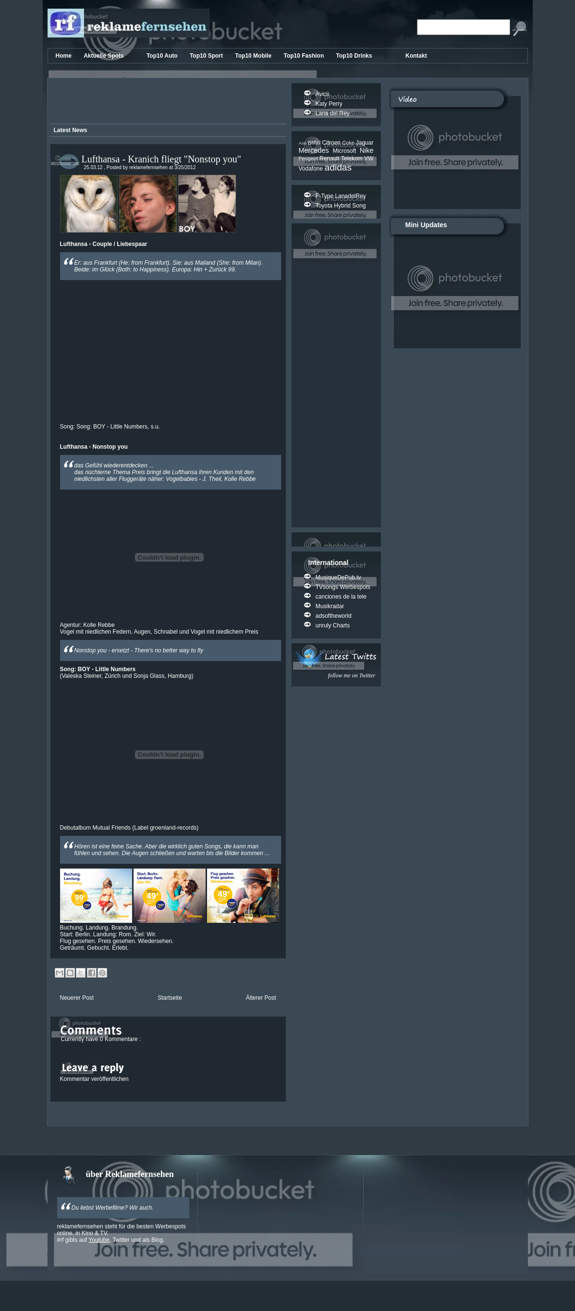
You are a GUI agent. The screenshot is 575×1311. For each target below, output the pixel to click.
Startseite (170, 997)
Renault (330, 158)
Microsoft (346, 150)
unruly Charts (333, 625)
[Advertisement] (166, 102)
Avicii (322, 94)
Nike (367, 150)
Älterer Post (261, 997)
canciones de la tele (341, 596)
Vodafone (312, 168)
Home (64, 55)
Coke (348, 143)
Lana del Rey (333, 113)
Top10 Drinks (355, 55)
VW (368, 158)
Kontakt (416, 55)
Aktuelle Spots (104, 55)
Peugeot (309, 158)
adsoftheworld (334, 616)
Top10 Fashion (304, 55)
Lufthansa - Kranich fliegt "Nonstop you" (161, 159)
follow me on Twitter (352, 675)
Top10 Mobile (254, 55)
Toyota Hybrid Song (341, 205)
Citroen (332, 142)
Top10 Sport (207, 55)
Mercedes (316, 150)
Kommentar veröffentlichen (94, 1079)
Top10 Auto (163, 55)
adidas (338, 167)
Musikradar (330, 606)
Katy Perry (329, 103)
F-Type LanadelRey (341, 196)
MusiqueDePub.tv (338, 577)
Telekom (352, 158)
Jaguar (365, 142)
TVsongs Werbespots (343, 587)
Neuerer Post (77, 997)
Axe (303, 143)
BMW (315, 143)
